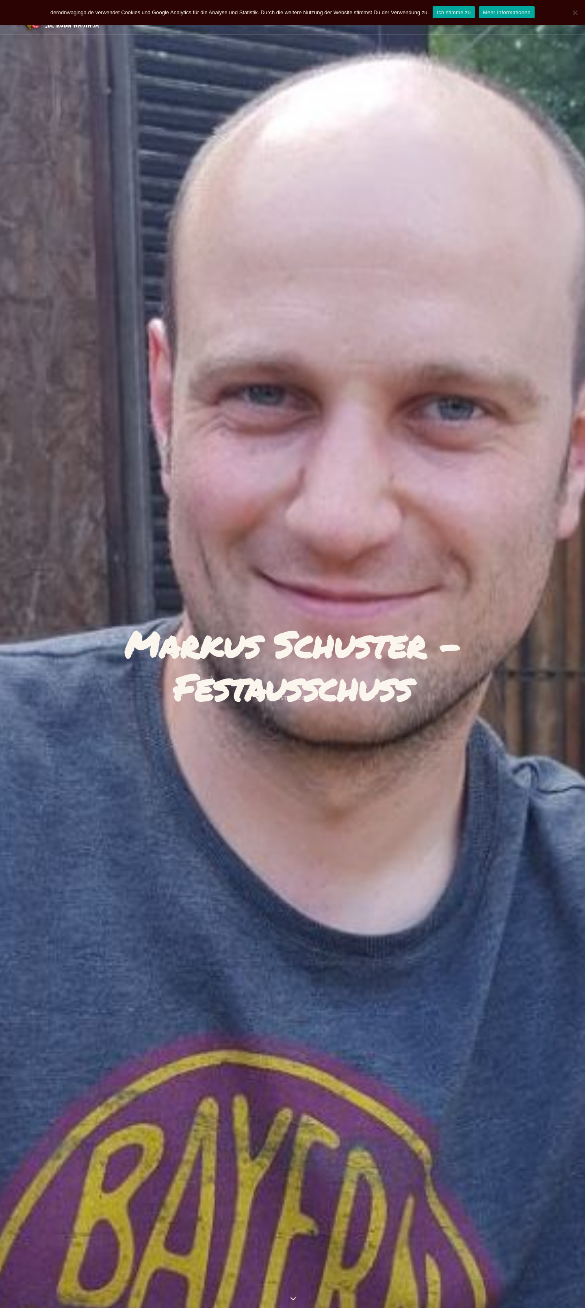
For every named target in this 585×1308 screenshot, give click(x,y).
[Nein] (575, 13)
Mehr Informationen (507, 12)
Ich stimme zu (453, 12)
